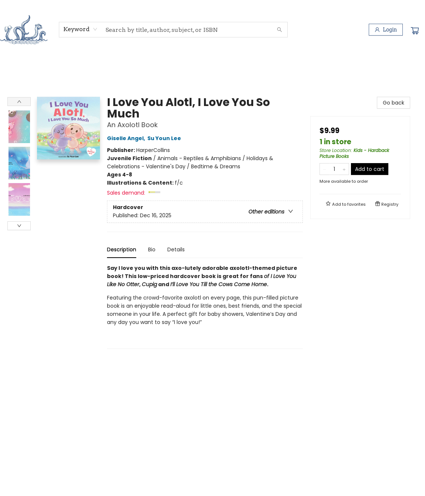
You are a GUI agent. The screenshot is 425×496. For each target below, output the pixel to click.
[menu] (212, 67)
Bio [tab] (151, 249)
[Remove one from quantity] (324, 169)
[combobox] (80, 29)
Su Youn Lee (165, 138)
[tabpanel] (205, 306)
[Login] (386, 30)
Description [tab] (121, 249)
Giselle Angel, (127, 138)
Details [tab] (176, 249)
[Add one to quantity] (344, 169)
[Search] (279, 29)
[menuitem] (21, 67)
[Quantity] (334, 169)
